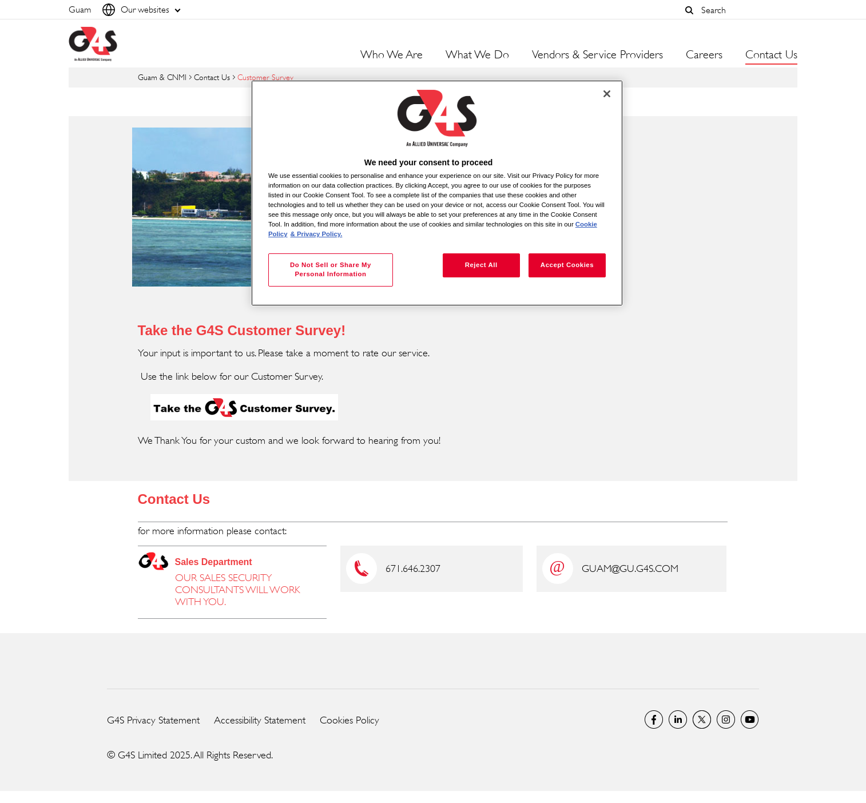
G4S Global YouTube (750, 719)
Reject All (481, 264)
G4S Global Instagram (726, 719)
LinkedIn (678, 719)
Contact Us (212, 77)
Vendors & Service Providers (597, 55)
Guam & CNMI (162, 77)
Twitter (702, 719)
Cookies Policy (349, 720)
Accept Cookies (567, 264)
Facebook (654, 719)
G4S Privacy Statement (153, 720)
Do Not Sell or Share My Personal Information (330, 269)
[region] (437, 193)
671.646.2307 (413, 568)
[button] (689, 10)
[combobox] (746, 10)
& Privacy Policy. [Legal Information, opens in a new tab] (317, 233)
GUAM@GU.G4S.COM (630, 568)
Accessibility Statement (259, 720)
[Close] (606, 93)
